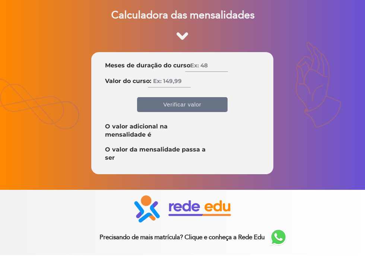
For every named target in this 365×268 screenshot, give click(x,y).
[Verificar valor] (182, 104)
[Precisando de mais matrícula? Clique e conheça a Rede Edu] (182, 237)
